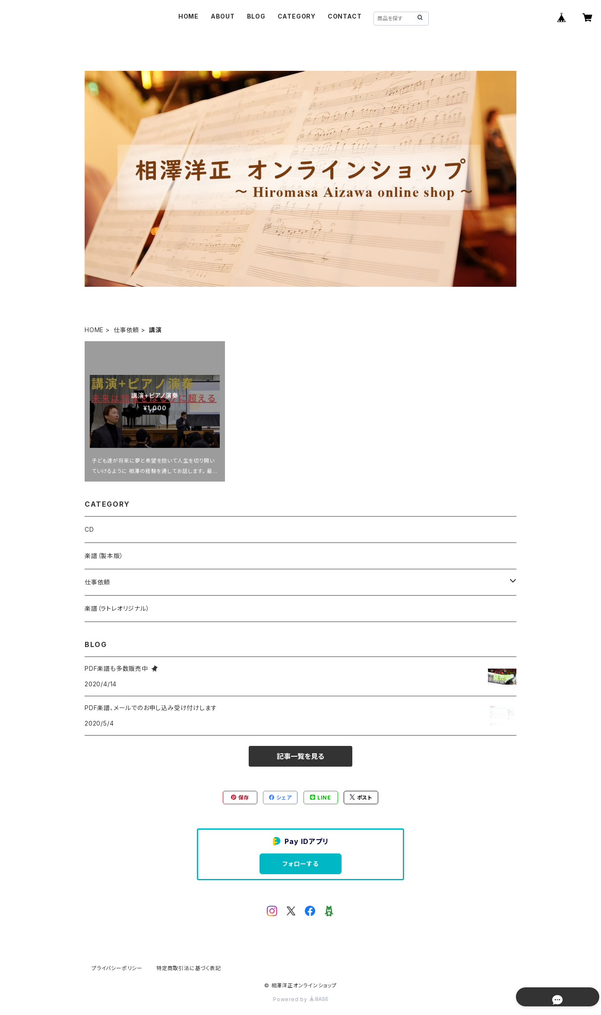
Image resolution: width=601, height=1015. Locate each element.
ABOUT (223, 16)
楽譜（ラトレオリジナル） (117, 608)
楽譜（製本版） (104, 555)
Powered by (300, 999)
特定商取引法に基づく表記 (188, 968)
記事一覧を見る (300, 756)
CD (89, 529)
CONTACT (345, 16)
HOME (188, 16)
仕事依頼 (126, 329)
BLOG (256, 16)
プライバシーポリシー (117, 968)
